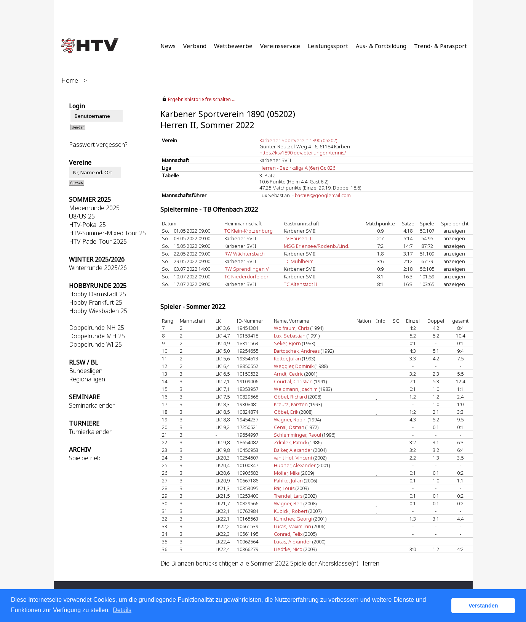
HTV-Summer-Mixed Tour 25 (107, 233)
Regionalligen (87, 379)
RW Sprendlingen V (246, 268)
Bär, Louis (284, 488)
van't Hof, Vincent (293, 457)
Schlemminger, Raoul (297, 434)
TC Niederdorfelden (247, 276)
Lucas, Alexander (292, 541)
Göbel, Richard (290, 396)
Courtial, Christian (293, 381)
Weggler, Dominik (293, 366)
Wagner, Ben (288, 503)
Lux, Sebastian (289, 335)
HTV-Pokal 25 (87, 224)
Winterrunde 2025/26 (98, 268)
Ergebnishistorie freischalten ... (201, 99)
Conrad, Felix (288, 533)
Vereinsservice (280, 46)
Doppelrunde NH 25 (96, 327)
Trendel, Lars (288, 495)
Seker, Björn (287, 343)
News (168, 46)
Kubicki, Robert (290, 511)
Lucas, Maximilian (292, 526)
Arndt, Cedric (288, 373)
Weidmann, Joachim (296, 389)
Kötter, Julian (287, 358)
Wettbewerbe (233, 46)
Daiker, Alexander (293, 450)
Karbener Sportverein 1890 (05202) (298, 140)
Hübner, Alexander (295, 465)
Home (69, 80)
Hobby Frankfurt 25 (95, 302)
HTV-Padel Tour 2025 (98, 241)
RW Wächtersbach (244, 253)
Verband (194, 46)
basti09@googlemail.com (323, 195)
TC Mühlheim (298, 261)
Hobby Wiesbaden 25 (98, 311)
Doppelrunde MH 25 (97, 336)
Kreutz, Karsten (291, 404)
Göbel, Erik (286, 411)
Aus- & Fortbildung (381, 46)
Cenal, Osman (289, 427)
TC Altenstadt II (300, 284)
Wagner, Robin (290, 419)
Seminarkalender (92, 405)
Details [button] (122, 610)
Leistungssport (328, 46)
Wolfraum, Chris (291, 328)
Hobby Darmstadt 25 (97, 294)
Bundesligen (85, 370)
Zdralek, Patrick (290, 442)
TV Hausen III (298, 238)
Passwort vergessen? (98, 144)
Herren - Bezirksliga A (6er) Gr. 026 (297, 167)
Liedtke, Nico (288, 549)
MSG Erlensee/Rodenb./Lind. (316, 246)
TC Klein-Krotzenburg (248, 230)
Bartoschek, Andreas (297, 350)
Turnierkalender (90, 432)
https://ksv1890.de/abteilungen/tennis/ (302, 152)
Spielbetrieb (85, 458)
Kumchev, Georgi (293, 518)
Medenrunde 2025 (94, 208)
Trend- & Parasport (440, 46)
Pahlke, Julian (288, 480)
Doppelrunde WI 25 (95, 344)
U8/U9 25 (82, 216)
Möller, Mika (287, 472)
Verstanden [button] (483, 606)
